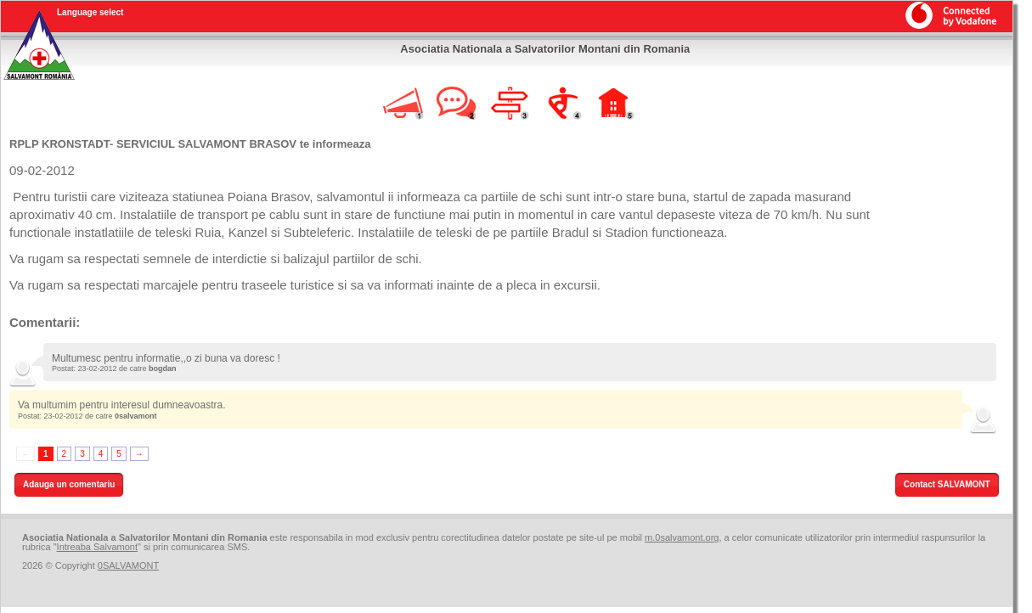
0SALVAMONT (128, 565)
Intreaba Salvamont (97, 547)
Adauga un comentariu (69, 484)
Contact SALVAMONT (947, 484)
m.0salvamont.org (682, 537)
